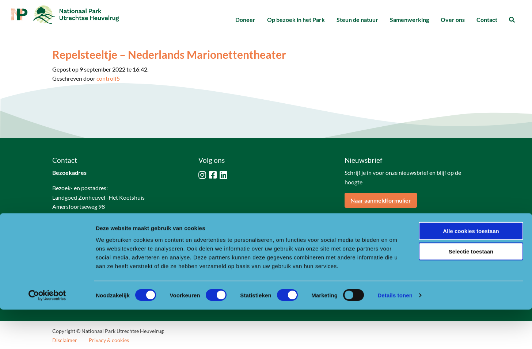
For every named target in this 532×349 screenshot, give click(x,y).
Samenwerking (409, 19)
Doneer (245, 19)
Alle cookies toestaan (471, 270)
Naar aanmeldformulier (380, 200)
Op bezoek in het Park (296, 19)
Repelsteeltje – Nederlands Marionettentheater (169, 54)
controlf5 (108, 78)
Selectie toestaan (471, 291)
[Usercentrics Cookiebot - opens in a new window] (47, 334)
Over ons (453, 19)
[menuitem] (245, 20)
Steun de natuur (357, 19)
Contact (486, 19)
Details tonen (394, 334)
